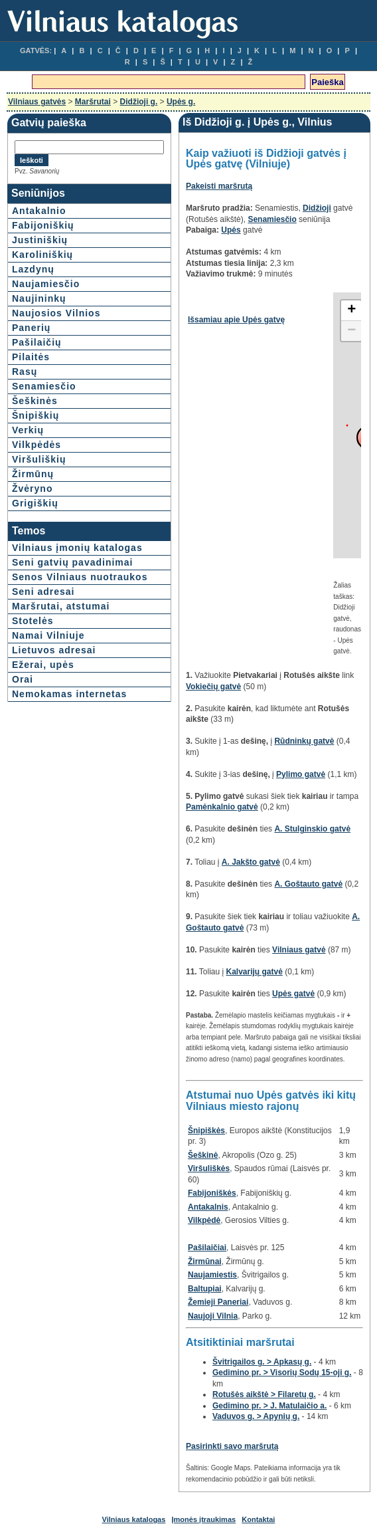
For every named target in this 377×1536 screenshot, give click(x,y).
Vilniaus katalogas (134, 1519)
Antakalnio (39, 210)
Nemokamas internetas (69, 694)
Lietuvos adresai (54, 650)
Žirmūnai (205, 1261)
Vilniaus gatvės (37, 101)
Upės (230, 230)
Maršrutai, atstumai (61, 606)
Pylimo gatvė (300, 774)
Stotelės (32, 620)
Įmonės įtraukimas (204, 1519)
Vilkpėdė (204, 1220)
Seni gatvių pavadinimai (72, 562)
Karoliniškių (42, 254)
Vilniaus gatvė (298, 949)
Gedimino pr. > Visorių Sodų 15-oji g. (281, 1372)
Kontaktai (258, 1519)
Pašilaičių (37, 342)
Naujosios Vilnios (56, 313)
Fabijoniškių (43, 225)
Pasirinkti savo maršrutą (232, 1446)
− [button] (351, 331)
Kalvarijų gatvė (254, 971)
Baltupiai (205, 1288)
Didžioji (317, 208)
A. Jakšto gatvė (251, 862)
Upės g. (181, 101)
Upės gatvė (293, 993)
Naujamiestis (212, 1274)
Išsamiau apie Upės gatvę (236, 319)
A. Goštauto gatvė (308, 884)
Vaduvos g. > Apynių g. (255, 1416)
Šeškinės (35, 400)
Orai (22, 679)
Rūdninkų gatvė (304, 741)
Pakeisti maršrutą (219, 186)
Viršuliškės (209, 1168)
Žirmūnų (33, 474)
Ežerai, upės (43, 664)
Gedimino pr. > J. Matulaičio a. (269, 1405)
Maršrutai (93, 101)
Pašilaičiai (207, 1247)
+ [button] (351, 310)
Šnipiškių (35, 415)
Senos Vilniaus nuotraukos (79, 577)
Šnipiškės (206, 1130)
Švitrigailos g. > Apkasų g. (261, 1362)
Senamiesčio (44, 386)
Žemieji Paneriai (218, 1302)
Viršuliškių (39, 459)
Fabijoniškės (212, 1193)
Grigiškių (35, 503)
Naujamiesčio (46, 283)
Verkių (28, 430)
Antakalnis (208, 1207)
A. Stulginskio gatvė (312, 828)
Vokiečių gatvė (213, 686)
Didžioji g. (139, 101)
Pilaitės (31, 357)
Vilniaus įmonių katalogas (77, 547)
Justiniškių (40, 240)
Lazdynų (33, 269)
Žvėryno (32, 488)
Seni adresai (43, 591)
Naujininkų (39, 298)
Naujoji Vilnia (213, 1316)
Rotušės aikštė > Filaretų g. (264, 1394)
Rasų (24, 371)
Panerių (31, 327)
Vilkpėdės (36, 444)
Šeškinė (203, 1155)
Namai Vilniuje (48, 635)
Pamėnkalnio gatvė (222, 807)
